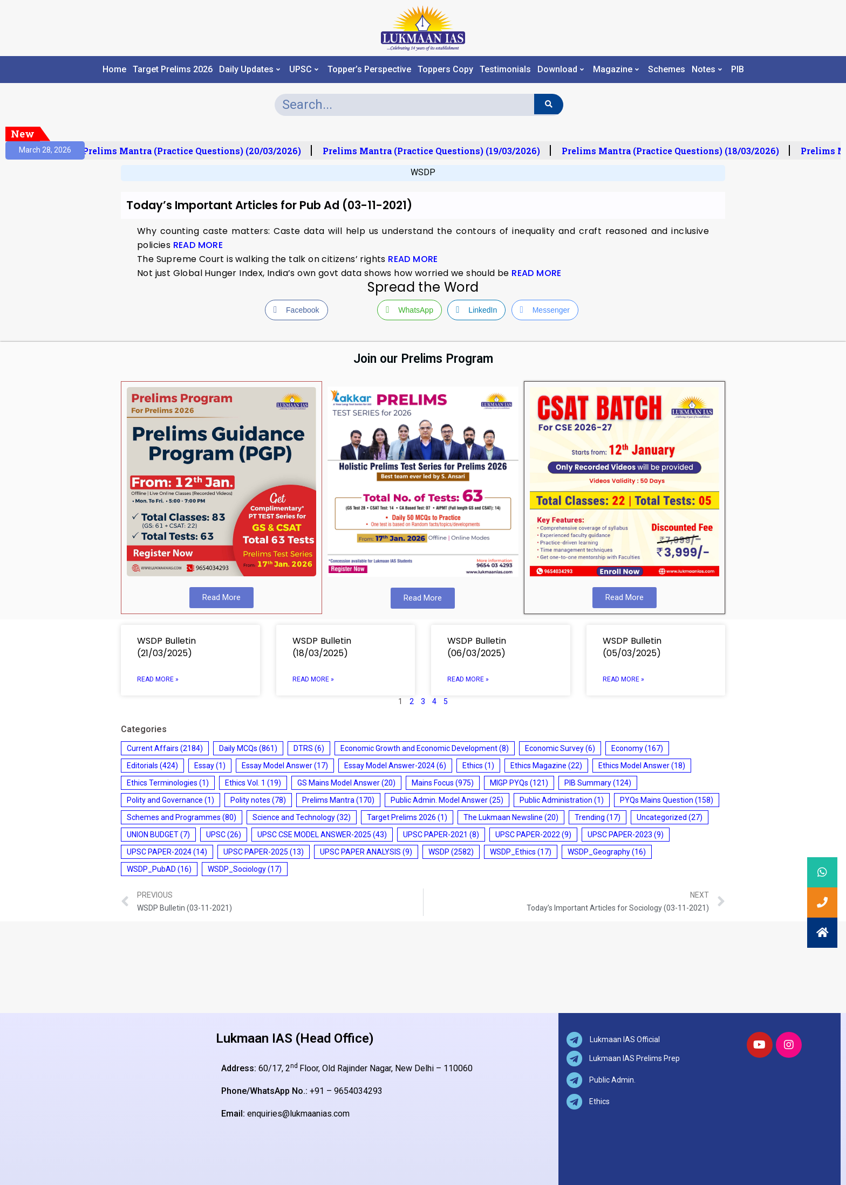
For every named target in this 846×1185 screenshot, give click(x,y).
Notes (707, 69)
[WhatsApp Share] (409, 310)
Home (114, 69)
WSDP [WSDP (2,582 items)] (451, 852)
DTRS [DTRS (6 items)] (309, 748)
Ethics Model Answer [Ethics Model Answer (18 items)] (641, 765)
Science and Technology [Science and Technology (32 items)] (302, 817)
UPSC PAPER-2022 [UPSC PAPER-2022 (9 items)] (533, 834)
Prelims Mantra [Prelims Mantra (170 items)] (338, 800)
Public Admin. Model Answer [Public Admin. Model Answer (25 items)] (447, 800)
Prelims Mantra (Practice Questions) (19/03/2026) (438, 151)
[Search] (548, 104)
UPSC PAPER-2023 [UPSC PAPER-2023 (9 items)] (626, 834)
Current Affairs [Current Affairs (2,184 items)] (165, 748)
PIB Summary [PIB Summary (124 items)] (597, 782)
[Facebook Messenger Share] (544, 310)
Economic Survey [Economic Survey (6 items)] (560, 748)
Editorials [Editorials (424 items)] (152, 765)
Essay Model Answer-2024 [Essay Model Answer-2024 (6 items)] (395, 765)
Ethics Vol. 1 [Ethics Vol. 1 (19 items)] (253, 782)
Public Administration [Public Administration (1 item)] (562, 800)
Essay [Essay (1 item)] (210, 765)
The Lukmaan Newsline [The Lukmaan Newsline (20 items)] (510, 817)
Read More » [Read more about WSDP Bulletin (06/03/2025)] (468, 679)
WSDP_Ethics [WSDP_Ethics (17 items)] (520, 852)
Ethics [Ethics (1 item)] (478, 765)
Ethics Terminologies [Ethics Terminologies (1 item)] (168, 782)
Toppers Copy (445, 69)
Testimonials (505, 69)
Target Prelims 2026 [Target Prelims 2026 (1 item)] (407, 817)
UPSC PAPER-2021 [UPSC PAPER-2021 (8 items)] (441, 834)
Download (560, 69)
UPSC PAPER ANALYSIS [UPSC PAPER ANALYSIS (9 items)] (366, 852)
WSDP (423, 172)
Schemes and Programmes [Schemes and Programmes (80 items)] (181, 817)
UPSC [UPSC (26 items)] (223, 834)
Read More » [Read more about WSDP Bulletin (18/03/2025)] (313, 679)
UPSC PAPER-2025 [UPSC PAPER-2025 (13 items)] (263, 852)
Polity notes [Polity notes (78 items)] (258, 800)
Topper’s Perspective (369, 69)
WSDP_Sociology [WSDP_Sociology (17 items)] (245, 869)
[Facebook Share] (296, 310)
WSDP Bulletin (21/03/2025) (166, 647)
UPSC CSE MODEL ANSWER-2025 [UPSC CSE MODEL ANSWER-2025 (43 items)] (322, 834)
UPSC (303, 69)
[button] (822, 933)
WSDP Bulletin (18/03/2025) (321, 647)
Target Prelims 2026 (173, 69)
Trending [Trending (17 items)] (597, 817)
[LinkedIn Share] (476, 310)
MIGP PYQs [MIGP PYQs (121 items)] (519, 782)
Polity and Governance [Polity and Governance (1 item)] (170, 800)
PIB (737, 69)
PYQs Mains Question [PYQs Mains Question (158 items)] (666, 800)
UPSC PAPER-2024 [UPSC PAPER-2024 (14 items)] (167, 852)
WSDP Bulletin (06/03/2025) (476, 647)
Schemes (666, 69)
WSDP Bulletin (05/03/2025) (632, 647)
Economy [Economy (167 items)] (637, 748)
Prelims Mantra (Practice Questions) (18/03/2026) (677, 151)
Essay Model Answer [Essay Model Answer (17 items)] (285, 765)
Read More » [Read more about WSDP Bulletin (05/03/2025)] (623, 679)
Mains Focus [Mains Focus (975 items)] (443, 782)
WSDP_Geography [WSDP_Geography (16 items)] (607, 852)
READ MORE (198, 245)
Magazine (616, 69)
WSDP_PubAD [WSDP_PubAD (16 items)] (159, 869)
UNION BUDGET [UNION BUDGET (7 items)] (158, 834)
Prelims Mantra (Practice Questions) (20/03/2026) (199, 151)
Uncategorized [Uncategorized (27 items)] (669, 817)
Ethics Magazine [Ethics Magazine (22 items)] (546, 765)
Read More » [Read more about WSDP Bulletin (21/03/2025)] (158, 679)
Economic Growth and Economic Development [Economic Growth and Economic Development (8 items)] (424, 748)
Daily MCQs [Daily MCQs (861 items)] (248, 748)
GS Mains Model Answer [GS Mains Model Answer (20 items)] (346, 782)
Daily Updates (249, 69)
